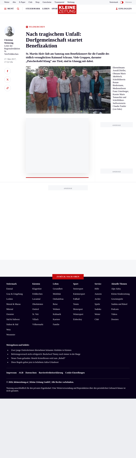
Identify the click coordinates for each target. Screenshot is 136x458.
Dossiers (115, 319)
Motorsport (78, 309)
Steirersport (78, 289)
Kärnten (129, 2)
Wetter (6, 2)
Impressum (11, 373)
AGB (21, 373)
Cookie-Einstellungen (75, 373)
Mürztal (9, 309)
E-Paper (22, 2)
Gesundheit (58, 289)
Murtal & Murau (13, 304)
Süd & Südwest (13, 319)
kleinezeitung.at (21, 382)
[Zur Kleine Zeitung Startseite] (67, 10)
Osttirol (35, 309)
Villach (35, 319)
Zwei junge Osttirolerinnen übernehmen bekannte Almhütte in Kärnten (41, 350)
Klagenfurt (36, 289)
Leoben (9, 299)
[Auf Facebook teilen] (7, 71)
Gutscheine (47, 2)
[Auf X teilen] (7, 79)
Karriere (56, 319)
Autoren (98, 294)
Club (30, 2)
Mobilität (57, 294)
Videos (114, 314)
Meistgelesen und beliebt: (17, 345)
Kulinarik (57, 314)
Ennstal (9, 289)
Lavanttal (36, 299)
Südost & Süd (12, 324)
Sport (55, 9)
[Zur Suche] (18, 9)
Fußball (76, 299)
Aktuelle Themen (119, 284)
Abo (14, 2)
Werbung (71, 2)
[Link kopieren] (7, 88)
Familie (56, 324)
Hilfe (97, 289)
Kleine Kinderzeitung (120, 294)
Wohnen (56, 309)
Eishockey (77, 319)
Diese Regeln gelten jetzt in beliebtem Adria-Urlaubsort (35, 362)
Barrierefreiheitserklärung (51, 373)
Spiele (97, 304)
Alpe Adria (116, 289)
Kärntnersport (79, 294)
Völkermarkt (37, 324)
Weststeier (10, 334)
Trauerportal (59, 2)
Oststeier (10, 314)
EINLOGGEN (124, 9)
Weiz (8, 329)
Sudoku (98, 309)
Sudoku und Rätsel (119, 304)
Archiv (98, 299)
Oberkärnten (37, 304)
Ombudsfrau (58, 299)
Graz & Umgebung (14, 294)
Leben (46, 9)
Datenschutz (31, 373)
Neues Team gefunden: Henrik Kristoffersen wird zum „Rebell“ (38, 358)
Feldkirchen (37, 294)
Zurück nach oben (68, 277)
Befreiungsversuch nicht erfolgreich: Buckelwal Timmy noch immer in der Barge (45, 354)
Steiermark (33, 9)
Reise (55, 304)
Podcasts (115, 309)
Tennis (76, 304)
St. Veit (35, 314)
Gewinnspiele (117, 299)
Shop (37, 2)
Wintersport (78, 314)
